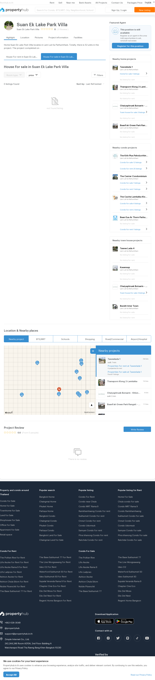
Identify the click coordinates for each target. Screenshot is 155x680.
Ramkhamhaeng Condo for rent (94, 510)
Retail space (6, 534)
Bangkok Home (47, 496)
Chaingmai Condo (48, 520)
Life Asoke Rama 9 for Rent (14, 567)
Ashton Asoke (86, 576)
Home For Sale (125, 496)
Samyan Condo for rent (90, 530)
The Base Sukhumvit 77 (90, 591)
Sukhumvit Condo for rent (91, 515)
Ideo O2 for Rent (47, 566)
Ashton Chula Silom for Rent (14, 581)
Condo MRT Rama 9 (88, 506)
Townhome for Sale (10, 510)
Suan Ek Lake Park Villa (42, 23)
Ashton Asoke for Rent (11, 576)
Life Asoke (84, 562)
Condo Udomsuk (87, 525)
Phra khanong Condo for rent (93, 535)
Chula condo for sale (128, 501)
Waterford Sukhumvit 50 (130, 571)
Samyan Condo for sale (129, 530)
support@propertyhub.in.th (19, 633)
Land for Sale (6, 515)
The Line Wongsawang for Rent (55, 562)
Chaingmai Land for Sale (51, 539)
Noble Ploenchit (87, 586)
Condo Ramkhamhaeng (129, 510)
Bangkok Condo (47, 515)
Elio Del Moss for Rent (50, 590)
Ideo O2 (122, 566)
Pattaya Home (46, 510)
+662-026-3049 (12, 622)
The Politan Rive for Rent (12, 557)
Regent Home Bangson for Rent (55, 600)
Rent (52, 2)
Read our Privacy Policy (141, 674)
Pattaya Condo (46, 530)
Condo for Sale (7, 500)
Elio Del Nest (124, 595)
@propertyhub (12, 628)
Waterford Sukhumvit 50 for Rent (56, 571)
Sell (60, 2)
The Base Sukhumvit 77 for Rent (16, 591)
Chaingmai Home (47, 501)
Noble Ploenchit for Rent (12, 586)
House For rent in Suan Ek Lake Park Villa (23, 56)
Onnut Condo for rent (90, 520)
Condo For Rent (87, 496)
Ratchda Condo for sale (130, 539)
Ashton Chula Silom (88, 581)
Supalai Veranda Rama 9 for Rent (55, 581)
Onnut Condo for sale (129, 520)
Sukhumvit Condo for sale (131, 515)
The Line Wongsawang (129, 562)
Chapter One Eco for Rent (52, 586)
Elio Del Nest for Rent (50, 595)
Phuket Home (46, 506)
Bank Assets (85, 2)
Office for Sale (7, 524)
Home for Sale (7, 505)
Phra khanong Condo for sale (132, 535)
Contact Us (117, 2)
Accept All (11, 674)
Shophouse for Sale (10, 520)
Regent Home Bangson (129, 600)
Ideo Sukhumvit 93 (127, 576)
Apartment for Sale (9, 529)
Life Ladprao (85, 571)
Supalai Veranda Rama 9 (129, 581)
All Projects (101, 2)
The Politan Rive (87, 557)
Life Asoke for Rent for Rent (14, 562)
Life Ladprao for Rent (11, 571)
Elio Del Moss (124, 590)
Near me (70, 2)
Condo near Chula (87, 501)
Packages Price (134, 2)
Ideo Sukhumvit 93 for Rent (53, 576)
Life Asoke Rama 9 (88, 567)
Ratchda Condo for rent (91, 539)
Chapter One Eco (126, 586)
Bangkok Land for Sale (50, 535)
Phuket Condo (46, 525)
